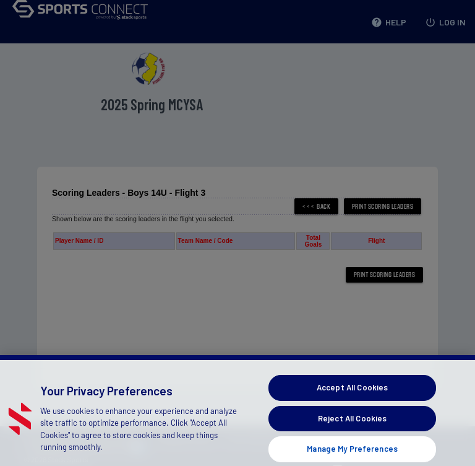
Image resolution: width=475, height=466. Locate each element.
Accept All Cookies (352, 395)
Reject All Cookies (352, 425)
